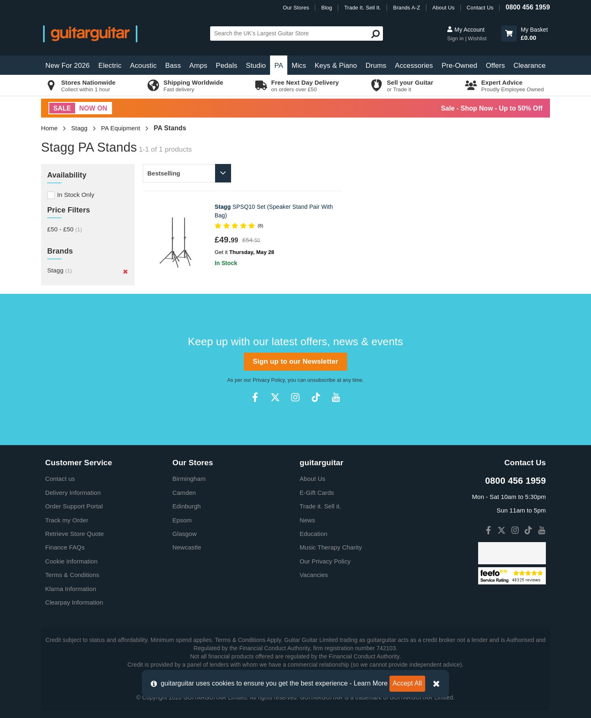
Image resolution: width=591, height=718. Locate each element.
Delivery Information (73, 492)
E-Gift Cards (317, 492)
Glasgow (184, 533)
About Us (443, 8)
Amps (198, 65)
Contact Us (480, 8)
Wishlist (477, 38)
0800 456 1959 (528, 7)
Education (314, 533)
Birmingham (189, 478)
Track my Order (66, 520)
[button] (509, 33)
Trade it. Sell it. (320, 506)
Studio (256, 65)
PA (278, 65)
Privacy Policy (269, 380)
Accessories (414, 65)
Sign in (456, 38)
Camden (184, 492)
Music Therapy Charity (331, 547)
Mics (298, 65)
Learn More (371, 683)
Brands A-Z (406, 8)
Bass (173, 65)
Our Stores (296, 8)
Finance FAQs (65, 547)
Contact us (60, 478)
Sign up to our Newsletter (295, 361)
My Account (465, 29)
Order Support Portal (74, 506)
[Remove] (125, 271)
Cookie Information (71, 561)
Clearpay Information (74, 602)
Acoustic (143, 65)
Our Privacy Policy (325, 561)
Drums (376, 65)
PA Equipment (120, 128)
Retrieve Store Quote (74, 533)
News (307, 520)
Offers (495, 65)
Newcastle (186, 547)
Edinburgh (186, 506)
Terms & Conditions (72, 574)
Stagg (79, 128)
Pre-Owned (459, 65)
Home (49, 128)
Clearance (529, 65)
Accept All (407, 683)
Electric (110, 65)
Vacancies (314, 574)
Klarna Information (70, 588)
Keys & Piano (336, 65)
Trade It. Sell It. (362, 8)
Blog (326, 8)
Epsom (182, 520)
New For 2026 (68, 65)
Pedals (227, 65)
